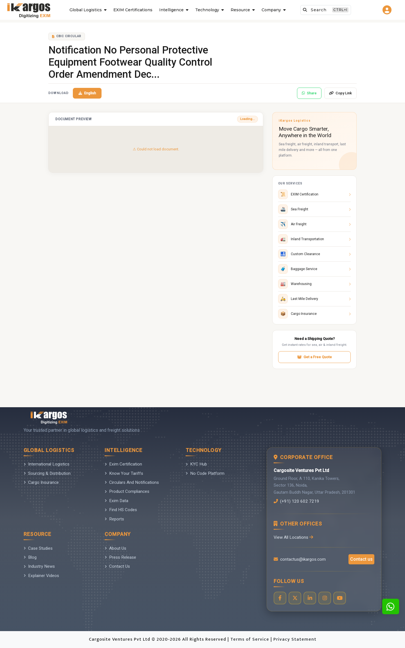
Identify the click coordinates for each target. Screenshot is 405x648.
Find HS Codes (121, 509)
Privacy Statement (294, 639)
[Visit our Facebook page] (280, 598)
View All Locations (293, 537)
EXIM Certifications (132, 9)
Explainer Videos (41, 575)
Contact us (361, 559)
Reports (114, 519)
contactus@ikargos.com (300, 559)
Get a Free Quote (314, 357)
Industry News (39, 566)
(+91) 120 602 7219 (296, 501)
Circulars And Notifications (132, 482)
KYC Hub (196, 464)
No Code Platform (205, 473)
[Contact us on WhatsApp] (390, 606)
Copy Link (340, 93)
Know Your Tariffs (124, 473)
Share (309, 93)
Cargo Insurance (41, 482)
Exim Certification (123, 464)
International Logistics (46, 464)
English (87, 93)
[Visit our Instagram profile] (324, 598)
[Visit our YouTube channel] (339, 598)
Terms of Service (250, 639)
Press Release (120, 557)
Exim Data (116, 500)
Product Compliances (127, 491)
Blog (30, 557)
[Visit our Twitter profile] (295, 598)
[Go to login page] (388, 9)
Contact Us (117, 566)
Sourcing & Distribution (47, 473)
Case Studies (38, 548)
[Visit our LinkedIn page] (309, 598)
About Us (115, 548)
